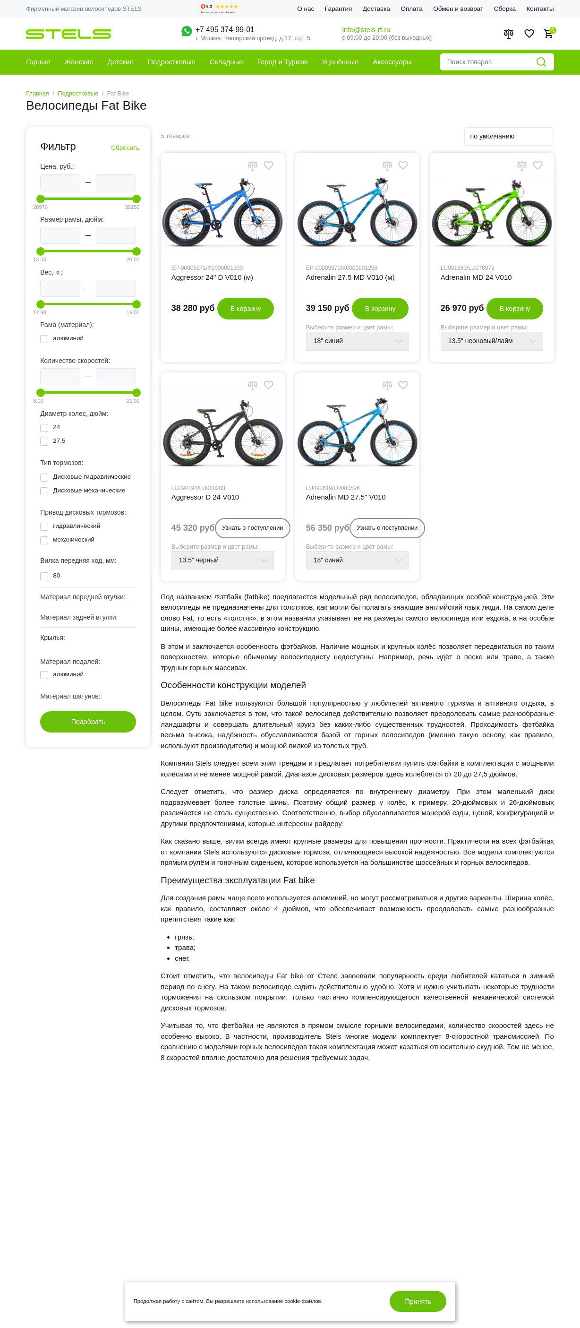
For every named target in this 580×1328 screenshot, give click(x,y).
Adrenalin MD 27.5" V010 (346, 497)
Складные (226, 62)
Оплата (411, 9)
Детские (121, 62)
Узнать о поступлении (252, 527)
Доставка (376, 9)
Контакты (540, 9)
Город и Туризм (282, 62)
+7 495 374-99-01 (225, 30)
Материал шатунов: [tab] (70, 696)
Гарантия (338, 9)
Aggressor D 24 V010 (205, 497)
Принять (418, 1301)
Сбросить (125, 147)
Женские (78, 62)
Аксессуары (392, 62)
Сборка (505, 9)
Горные (38, 62)
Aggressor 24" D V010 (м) (212, 277)
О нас (305, 9)
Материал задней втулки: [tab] (79, 617)
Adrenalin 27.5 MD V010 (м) (350, 277)
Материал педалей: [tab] (70, 661)
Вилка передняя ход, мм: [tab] (78, 560)
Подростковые (172, 62)
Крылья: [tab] (52, 637)
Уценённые (340, 62)
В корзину (245, 308)
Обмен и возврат (458, 9)
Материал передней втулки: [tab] (82, 597)
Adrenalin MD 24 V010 (476, 277)
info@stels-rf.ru (366, 30)
